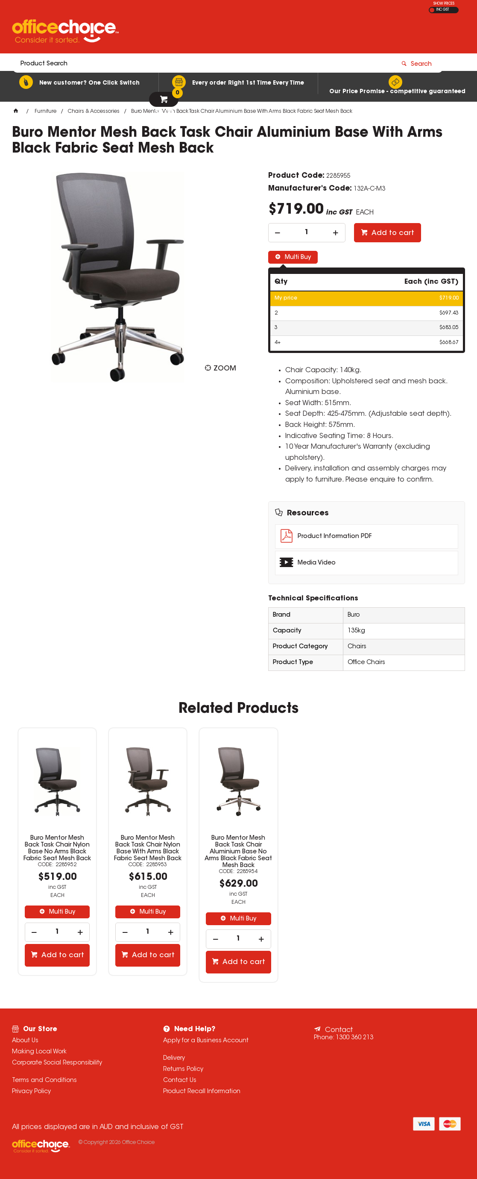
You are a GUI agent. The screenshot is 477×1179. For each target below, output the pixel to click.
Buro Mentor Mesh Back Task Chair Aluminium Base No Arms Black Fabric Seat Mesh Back (238, 852)
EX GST (432, 10)
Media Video (317, 563)
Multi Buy (297, 258)
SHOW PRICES (443, 4)
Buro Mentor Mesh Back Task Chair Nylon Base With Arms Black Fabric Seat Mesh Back (147, 848)
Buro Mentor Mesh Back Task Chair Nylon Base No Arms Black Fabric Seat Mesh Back (57, 848)
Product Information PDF (335, 537)
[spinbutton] (307, 232)
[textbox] (188, 32)
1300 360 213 (354, 1038)
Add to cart (392, 233)
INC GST (442, 10)
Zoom (225, 368)
